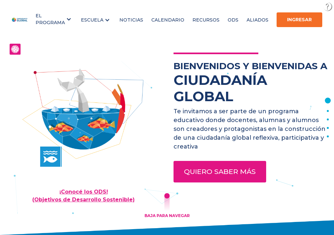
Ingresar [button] (299, 20)
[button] (54, 19)
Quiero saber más (220, 171)
